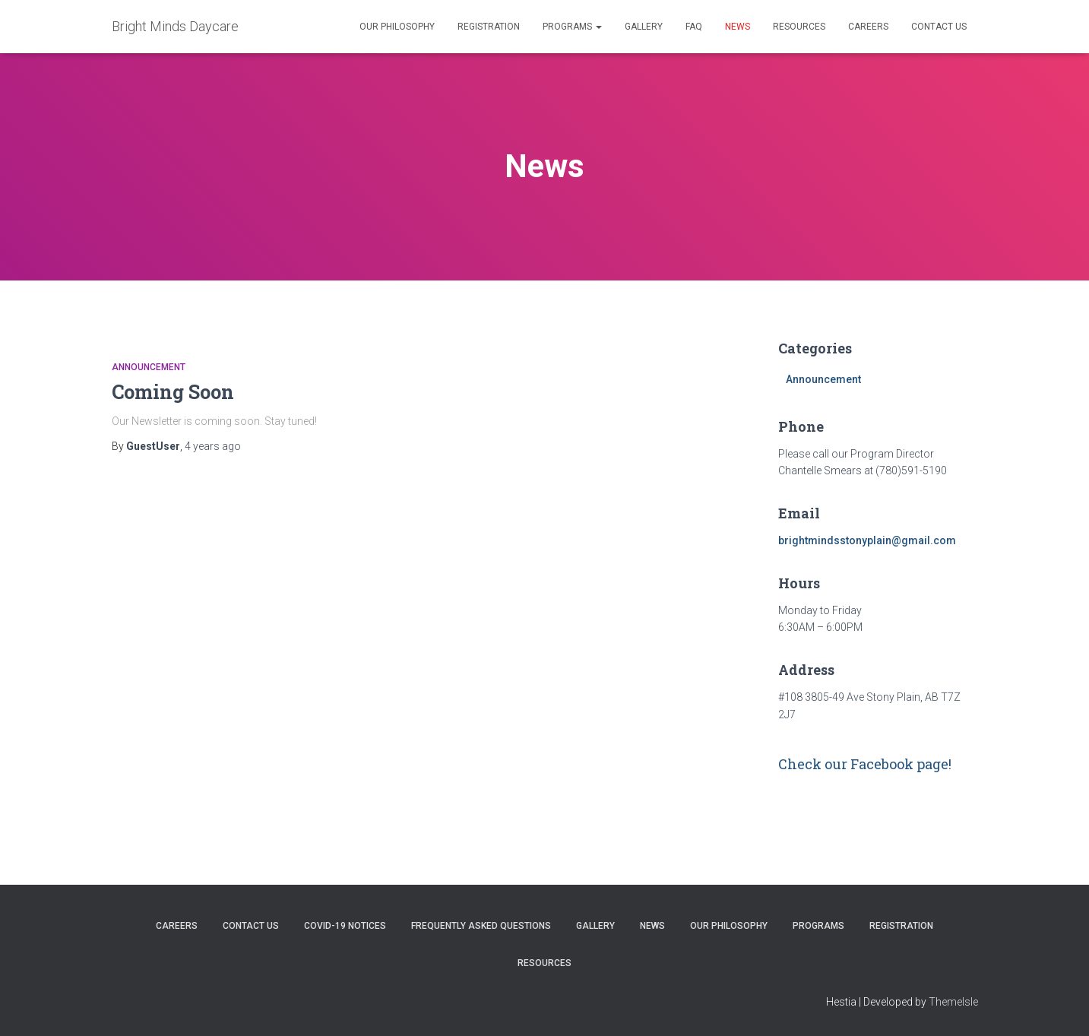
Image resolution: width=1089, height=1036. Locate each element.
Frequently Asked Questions (481, 925)
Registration (488, 26)
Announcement (148, 367)
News (737, 26)
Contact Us (939, 26)
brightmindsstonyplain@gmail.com (867, 540)
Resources (799, 26)
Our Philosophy (397, 26)
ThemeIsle (953, 1002)
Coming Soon (173, 391)
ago (213, 446)
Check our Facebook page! (864, 764)
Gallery (644, 26)
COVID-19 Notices (345, 925)
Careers (868, 26)
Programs (572, 26)
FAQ (693, 26)
